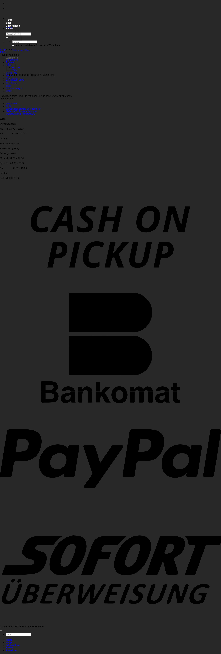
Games (9, 75)
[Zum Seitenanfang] (1, 630)
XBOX (9, 91)
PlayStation (12, 83)
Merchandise (12, 78)
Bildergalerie (13, 25)
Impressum (11, 103)
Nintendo (10, 80)
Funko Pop (11, 73)
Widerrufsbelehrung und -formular (23, 109)
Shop (9, 23)
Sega (8, 86)
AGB (8, 106)
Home (9, 20)
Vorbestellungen (14, 88)
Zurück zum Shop (21, 50)
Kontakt (10, 28)
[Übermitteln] (7, 37)
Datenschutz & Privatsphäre (20, 114)
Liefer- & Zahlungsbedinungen (21, 111)
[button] (3, 52)
